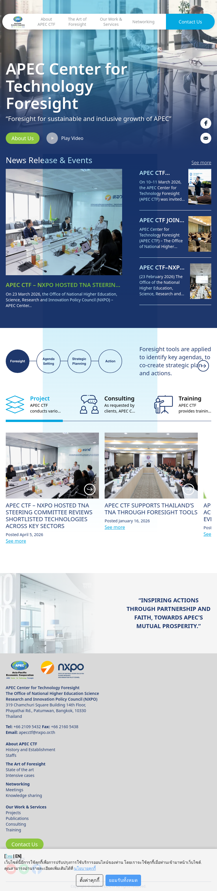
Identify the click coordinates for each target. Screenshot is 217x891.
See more (201, 162)
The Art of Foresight (77, 21)
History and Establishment (30, 749)
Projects (13, 812)
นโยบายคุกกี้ (85, 868)
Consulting (16, 824)
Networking (143, 21)
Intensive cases (20, 775)
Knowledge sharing (24, 795)
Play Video (64, 138)
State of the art (20, 769)
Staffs (11, 755)
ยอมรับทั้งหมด (123, 880)
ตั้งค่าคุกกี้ (89, 880)
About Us (22, 138)
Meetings (14, 789)
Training (13, 830)
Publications (17, 818)
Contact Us (190, 22)
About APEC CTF (46, 21)
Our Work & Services (111, 21)
